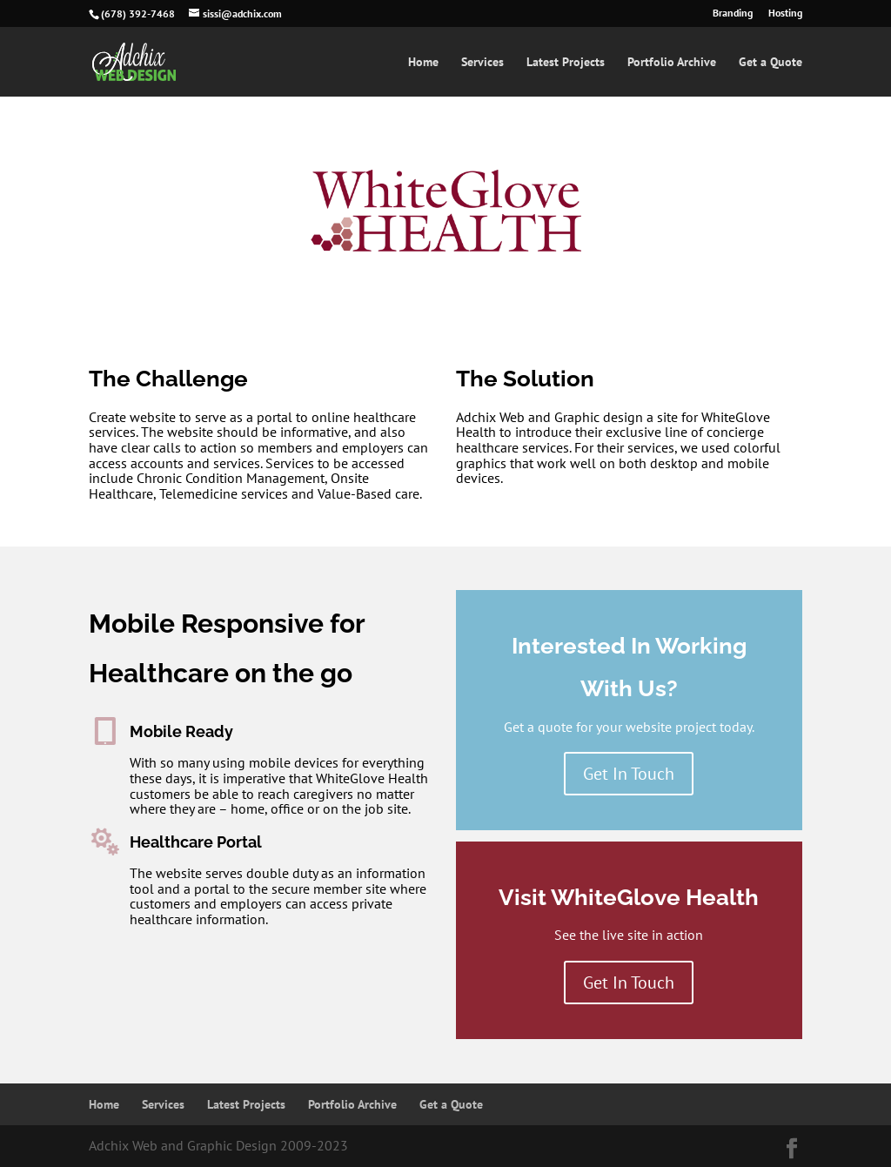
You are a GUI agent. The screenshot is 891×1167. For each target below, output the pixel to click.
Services (482, 63)
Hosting (785, 13)
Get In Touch (628, 773)
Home (423, 63)
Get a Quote (770, 63)
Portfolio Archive (671, 63)
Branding (733, 13)
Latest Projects (565, 63)
